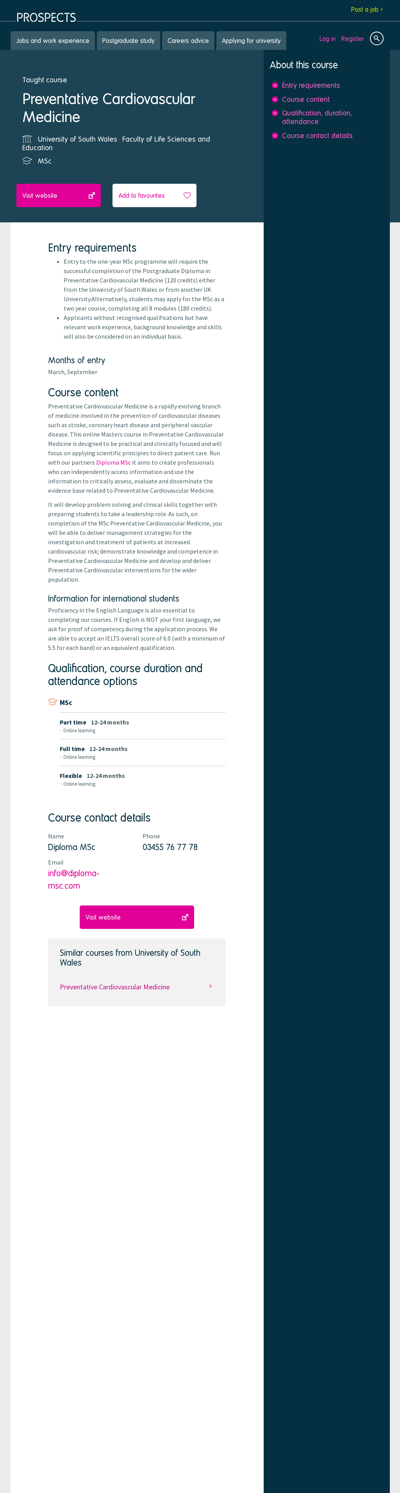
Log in (328, 38)
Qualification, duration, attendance (317, 117)
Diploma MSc (113, 462)
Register (352, 38)
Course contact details (317, 135)
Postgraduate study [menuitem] (128, 40)
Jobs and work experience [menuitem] (52, 40)
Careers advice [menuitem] (188, 40)
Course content (306, 99)
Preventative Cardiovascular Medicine (137, 987)
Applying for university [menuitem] (251, 40)
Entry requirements (311, 85)
